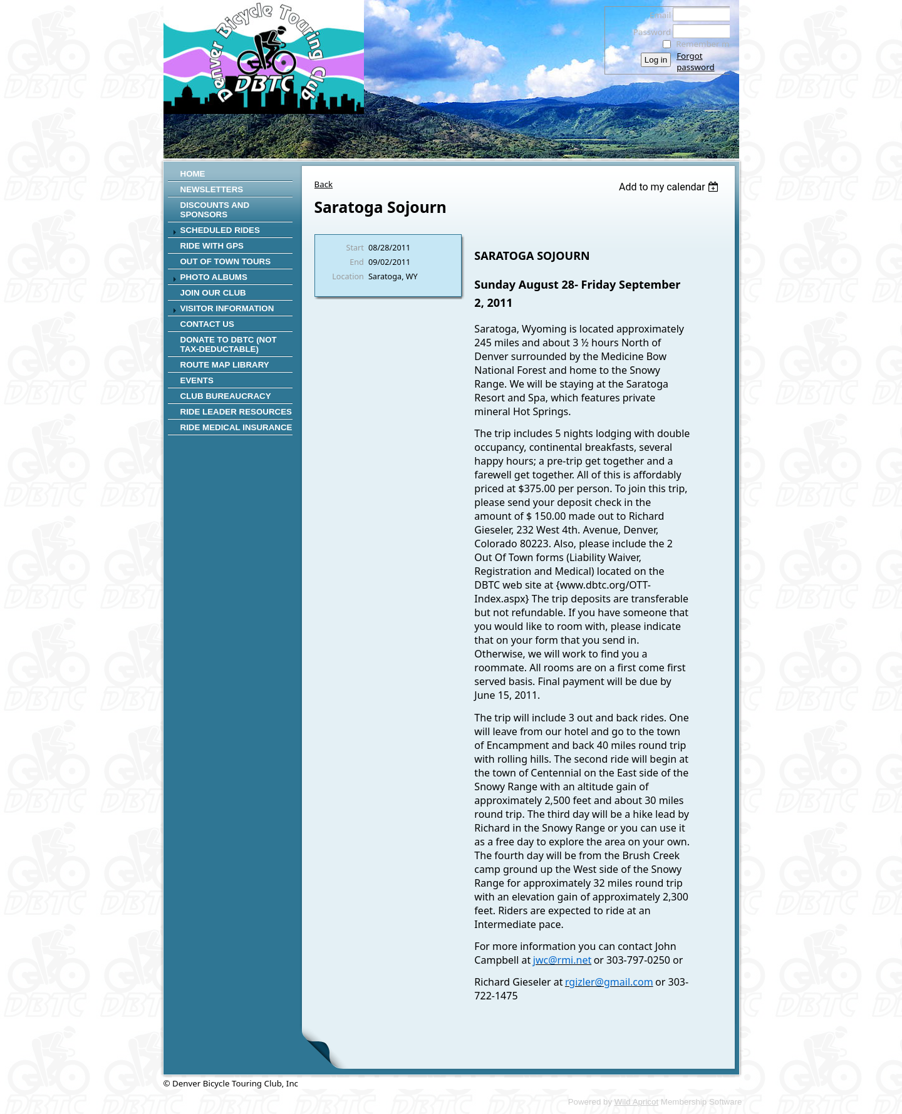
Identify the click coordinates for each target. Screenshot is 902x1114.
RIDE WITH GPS (212, 245)
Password (648, 32)
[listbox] (670, 187)
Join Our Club (213, 292)
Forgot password (695, 61)
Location (348, 276)
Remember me (705, 43)
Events (197, 380)
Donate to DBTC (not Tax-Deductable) (228, 344)
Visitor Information (227, 308)
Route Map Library (224, 364)
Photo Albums (213, 277)
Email (657, 15)
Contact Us (207, 324)
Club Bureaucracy (225, 396)
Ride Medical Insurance (236, 427)
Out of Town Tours (225, 261)
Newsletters (212, 189)
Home (192, 173)
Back (323, 184)
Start (355, 247)
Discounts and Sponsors (215, 209)
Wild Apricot (636, 1101)
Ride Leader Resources (236, 411)
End (357, 261)
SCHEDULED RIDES (220, 230)
